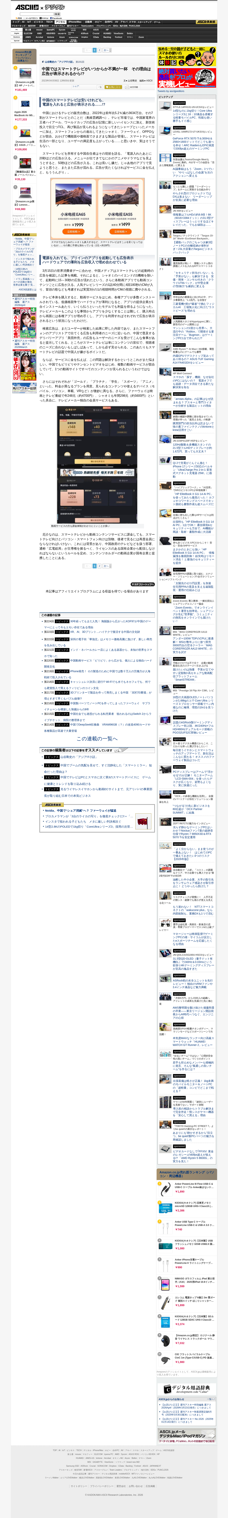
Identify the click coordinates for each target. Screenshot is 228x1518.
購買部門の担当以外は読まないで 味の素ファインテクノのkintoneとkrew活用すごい (194, 427)
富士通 (28, 30)
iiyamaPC (51, 30)
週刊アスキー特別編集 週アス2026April (25, 302)
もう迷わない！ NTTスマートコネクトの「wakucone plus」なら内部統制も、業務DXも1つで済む (193, 910)
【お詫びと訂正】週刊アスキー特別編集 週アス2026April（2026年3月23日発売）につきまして (186, 1406)
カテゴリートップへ (143, 584)
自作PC (109, 22)
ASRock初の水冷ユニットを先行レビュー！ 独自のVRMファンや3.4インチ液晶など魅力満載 (193, 984)
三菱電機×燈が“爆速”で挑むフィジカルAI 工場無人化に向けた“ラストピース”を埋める (194, 307)
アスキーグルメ (58, 26)
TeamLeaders (87, 26)
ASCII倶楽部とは (28, 289)
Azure (62, 37)
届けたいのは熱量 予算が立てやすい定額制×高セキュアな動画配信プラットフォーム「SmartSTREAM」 (193, 674)
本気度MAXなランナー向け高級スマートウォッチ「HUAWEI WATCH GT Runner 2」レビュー (193, 1041)
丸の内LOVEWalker (157, 1478)
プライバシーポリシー (102, 1486)
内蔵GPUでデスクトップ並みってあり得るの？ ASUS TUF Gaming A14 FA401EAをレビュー (193, 359)
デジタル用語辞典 (109, 1474)
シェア (76, 86)
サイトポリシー (79, 1486)
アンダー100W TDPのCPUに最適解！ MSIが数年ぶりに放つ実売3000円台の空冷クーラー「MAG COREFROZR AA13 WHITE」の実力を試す (193, 645)
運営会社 (121, 1486)
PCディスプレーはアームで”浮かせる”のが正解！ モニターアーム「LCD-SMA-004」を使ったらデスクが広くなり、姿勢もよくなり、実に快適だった (193, 778)
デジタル (53, 7)
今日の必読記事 (79, 1474)
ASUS (96, 30)
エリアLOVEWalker (68, 1478)
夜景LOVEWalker (122, 1478)
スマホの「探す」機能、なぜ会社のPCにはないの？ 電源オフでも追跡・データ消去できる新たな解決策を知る (193, 382)
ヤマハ (130, 37)
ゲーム (157, 22)
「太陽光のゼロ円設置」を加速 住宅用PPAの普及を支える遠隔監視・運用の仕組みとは (193, 587)
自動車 (88, 22)
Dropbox (84, 37)
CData (96, 37)
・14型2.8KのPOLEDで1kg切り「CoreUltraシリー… (24, 272)
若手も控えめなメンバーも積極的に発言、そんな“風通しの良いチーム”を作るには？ (193, 1066)
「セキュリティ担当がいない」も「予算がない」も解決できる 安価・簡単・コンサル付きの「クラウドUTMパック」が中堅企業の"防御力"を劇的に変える (193, 279)
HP (107, 30)
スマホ (132, 22)
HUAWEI (107, 33)
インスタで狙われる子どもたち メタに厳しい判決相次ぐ (83, 821)
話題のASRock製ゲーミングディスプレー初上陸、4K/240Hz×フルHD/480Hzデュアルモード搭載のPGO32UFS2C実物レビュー (193, 727)
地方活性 (124, 26)
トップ (15, 22)
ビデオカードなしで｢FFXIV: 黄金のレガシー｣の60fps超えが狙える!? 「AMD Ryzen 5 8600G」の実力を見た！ (193, 1156)
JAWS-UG (89, 1458)
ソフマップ (62, 41)
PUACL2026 (134, 26)
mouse (39, 30)
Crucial (96, 33)
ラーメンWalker (52, 1478)
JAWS (28, 37)
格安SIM (31, 26)
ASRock (84, 33)
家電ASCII (44, 26)
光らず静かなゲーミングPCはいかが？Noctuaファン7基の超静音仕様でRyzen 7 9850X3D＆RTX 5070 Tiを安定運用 (193, 832)
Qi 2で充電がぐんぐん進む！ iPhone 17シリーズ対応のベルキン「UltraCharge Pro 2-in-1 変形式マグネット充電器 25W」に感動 (193, 469)
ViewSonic (118, 33)
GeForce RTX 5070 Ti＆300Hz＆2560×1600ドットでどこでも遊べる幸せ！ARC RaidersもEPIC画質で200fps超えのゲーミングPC (193, 143)
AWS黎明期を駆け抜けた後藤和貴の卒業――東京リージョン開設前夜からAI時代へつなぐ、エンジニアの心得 (193, 1012)
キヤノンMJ (39, 41)
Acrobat (39, 37)
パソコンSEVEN (73, 29)
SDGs (115, 26)
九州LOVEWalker (139, 1478)
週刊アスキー (73, 26)
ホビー (98, 22)
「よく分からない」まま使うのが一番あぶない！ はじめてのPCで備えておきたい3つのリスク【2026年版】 (193, 854)
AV (116, 22)
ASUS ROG (50, 33)
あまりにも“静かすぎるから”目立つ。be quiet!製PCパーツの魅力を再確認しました (193, 1136)
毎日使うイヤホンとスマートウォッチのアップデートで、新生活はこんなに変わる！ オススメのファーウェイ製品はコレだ (194, 755)
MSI (84, 30)
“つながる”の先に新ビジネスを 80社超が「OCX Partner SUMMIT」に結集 (193, 809)
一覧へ (210, 1399)
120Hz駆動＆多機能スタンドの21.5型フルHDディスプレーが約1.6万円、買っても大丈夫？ (192, 448)
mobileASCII (124, 1474)
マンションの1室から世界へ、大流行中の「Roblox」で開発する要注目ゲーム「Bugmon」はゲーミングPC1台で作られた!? (193, 333)
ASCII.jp (27, 7)
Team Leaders (116, 1470)
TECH (49, 22)
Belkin (130, 33)
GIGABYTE (62, 34)
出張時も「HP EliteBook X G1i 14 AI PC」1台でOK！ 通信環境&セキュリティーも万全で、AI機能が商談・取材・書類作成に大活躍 (193, 526)
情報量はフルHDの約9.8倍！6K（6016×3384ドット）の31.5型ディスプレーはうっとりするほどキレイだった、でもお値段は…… (193, 219)
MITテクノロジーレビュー (143, 1474)
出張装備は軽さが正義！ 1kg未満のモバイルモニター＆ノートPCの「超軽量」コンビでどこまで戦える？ (193, 1086)
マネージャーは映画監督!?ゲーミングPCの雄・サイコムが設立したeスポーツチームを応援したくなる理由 (193, 939)
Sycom (62, 30)
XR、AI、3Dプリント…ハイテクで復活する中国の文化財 (105, 631)
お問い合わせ (136, 1486)
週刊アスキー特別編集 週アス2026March (25, 344)
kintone (50, 37)
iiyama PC (108, 1454)
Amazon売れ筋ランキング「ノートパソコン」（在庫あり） (23, 56)
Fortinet (118, 37)
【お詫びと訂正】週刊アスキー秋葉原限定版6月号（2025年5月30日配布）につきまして (186, 1413)
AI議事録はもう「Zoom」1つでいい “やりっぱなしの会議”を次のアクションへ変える (193, 172)
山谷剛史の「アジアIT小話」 (60, 62)
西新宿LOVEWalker (104, 1478)
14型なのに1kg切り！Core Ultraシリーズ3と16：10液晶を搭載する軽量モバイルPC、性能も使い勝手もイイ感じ (193, 115)
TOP (55, 1450)
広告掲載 (150, 1486)
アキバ (123, 22)
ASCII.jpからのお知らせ (171, 1399)
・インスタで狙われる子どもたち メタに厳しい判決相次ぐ (23, 262)
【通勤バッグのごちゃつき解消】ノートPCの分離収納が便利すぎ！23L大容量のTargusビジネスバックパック (193, 247)
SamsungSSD (71, 33)
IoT (29, 22)
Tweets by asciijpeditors (171, 91)
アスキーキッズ (18, 26)
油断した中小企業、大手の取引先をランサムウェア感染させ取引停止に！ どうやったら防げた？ (193, 883)
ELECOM (28, 33)
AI (23, 22)
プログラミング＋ (131, 1470)
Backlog (107, 37)
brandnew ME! (74, 41)
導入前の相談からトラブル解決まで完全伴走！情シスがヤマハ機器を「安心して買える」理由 (193, 1112)
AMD (39, 33)
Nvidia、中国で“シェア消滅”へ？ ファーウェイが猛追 (80, 810)
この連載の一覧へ (97, 739)
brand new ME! (133, 1462)
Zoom (141, 37)
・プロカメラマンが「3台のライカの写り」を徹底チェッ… (23, 251)
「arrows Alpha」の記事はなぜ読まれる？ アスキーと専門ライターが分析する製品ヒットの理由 (193, 402)
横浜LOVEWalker (86, 1478)
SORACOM (102, 1466)
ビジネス (38, 22)
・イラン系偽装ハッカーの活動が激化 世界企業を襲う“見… (24, 282)
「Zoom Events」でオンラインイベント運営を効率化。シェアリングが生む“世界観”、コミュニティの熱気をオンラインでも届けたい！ (193, 614)
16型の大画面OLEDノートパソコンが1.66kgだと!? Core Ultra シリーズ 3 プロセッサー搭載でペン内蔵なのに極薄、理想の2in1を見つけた (193, 704)
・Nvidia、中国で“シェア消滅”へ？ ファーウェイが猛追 (24, 241)
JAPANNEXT (50, 40)
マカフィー (28, 41)
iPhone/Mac (75, 22)
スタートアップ (144, 22)
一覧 (100, 87)
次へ (106, 50)
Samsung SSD (72, 1466)
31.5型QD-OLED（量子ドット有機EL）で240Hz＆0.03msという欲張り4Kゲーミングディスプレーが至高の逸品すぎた (193, 963)
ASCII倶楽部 (206, 22)
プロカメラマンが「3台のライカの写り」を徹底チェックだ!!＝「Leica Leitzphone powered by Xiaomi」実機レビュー (122, 816)
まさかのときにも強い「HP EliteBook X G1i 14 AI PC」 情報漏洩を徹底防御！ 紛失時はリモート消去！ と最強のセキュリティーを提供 (194, 556)
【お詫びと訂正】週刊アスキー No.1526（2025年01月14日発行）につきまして (187, 1420)
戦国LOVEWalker (174, 1478)
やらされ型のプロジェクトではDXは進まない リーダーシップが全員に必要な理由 (192, 197)
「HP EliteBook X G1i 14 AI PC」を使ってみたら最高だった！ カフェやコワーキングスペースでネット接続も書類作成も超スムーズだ (194, 499)
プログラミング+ (103, 26)
